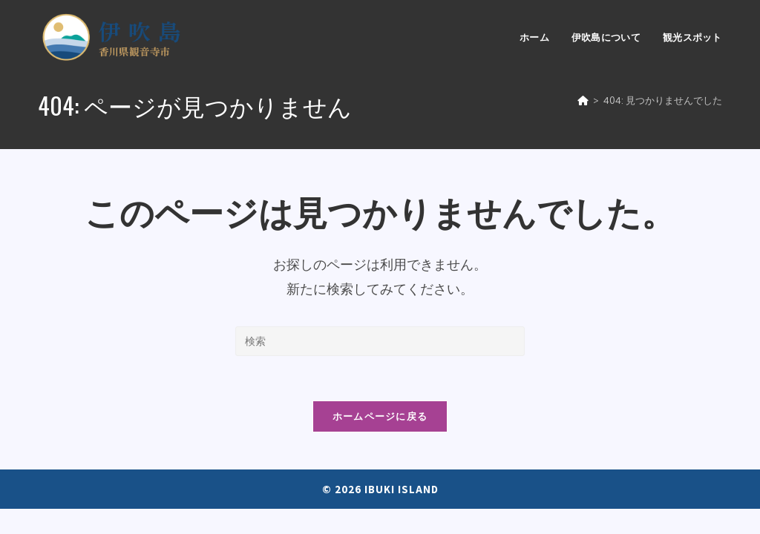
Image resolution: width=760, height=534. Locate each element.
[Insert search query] (380, 341)
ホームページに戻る (380, 416)
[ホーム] (583, 100)
